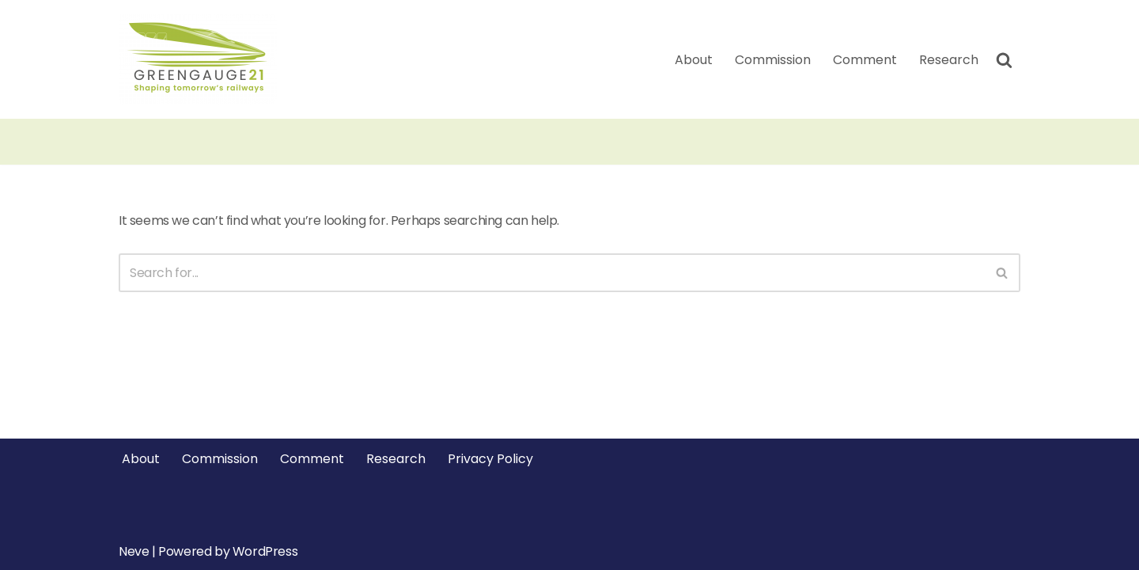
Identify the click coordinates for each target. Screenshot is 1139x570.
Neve (134, 551)
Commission (773, 60)
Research (948, 60)
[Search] (1004, 59)
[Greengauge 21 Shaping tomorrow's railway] (202, 59)
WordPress (265, 551)
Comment (865, 60)
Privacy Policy (490, 459)
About (694, 60)
